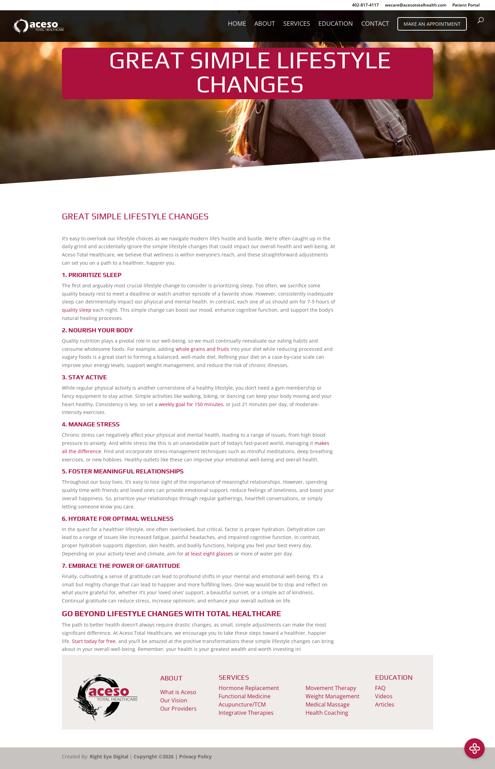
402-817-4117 (365, 5)
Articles (384, 704)
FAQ (380, 688)
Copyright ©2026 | (156, 756)
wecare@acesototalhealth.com (415, 5)
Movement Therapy (331, 688)
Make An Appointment (432, 24)
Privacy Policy (195, 756)
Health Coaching (327, 712)
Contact (375, 24)
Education (335, 24)
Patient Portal (466, 5)
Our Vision (173, 700)
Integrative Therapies (246, 712)
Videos (384, 696)
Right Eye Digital (109, 756)
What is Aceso (178, 692)
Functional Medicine (245, 696)
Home (237, 24)
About (264, 24)
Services (296, 24)
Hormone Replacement (249, 688)
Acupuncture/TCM (242, 704)
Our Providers (178, 708)
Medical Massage (328, 704)
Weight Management (333, 696)
